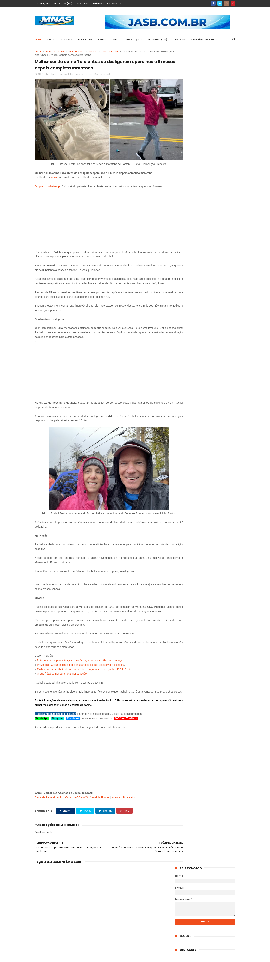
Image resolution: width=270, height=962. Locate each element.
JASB (54, 170)
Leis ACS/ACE (42, 3)
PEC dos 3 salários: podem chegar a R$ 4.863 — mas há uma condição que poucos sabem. (214, 322)
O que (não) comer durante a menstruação (62, 679)
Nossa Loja (85, 39)
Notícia (93, 51)
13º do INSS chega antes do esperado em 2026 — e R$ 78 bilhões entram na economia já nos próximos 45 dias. (215, 273)
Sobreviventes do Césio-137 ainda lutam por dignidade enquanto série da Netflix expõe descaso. (214, 361)
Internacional (76, 51)
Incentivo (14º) (63, 3)
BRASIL (51, 39)
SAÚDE (102, 39)
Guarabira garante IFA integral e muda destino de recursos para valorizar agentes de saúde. (213, 234)
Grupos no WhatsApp (47, 179)
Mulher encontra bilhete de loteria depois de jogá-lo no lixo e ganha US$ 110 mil (83, 675)
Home (38, 39)
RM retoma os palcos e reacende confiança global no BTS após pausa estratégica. (214, 342)
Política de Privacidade (107, 3)
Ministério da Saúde (204, 39)
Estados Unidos (55, 51)
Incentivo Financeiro (123, 808)
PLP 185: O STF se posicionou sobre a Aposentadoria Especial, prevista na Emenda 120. (215, 194)
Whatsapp (82, 3)
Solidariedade (110, 51)
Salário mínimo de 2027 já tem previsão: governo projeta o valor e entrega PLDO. (212, 175)
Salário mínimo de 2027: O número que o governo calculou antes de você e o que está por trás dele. (213, 214)
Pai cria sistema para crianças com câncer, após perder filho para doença (79, 666)
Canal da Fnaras (99, 808)
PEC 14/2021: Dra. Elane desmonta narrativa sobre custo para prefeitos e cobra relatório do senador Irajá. (215, 253)
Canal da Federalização (48, 808)
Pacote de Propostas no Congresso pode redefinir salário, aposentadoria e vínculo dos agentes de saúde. (202, 383)
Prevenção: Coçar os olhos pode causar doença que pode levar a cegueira (80, 671)
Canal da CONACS (76, 808)
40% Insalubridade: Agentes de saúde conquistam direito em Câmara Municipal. (215, 403)
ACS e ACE (66, 39)
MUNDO (116, 39)
